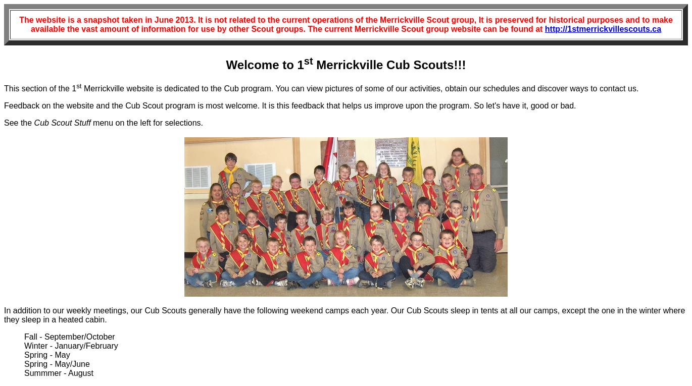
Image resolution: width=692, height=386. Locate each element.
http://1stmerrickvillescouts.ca (603, 29)
